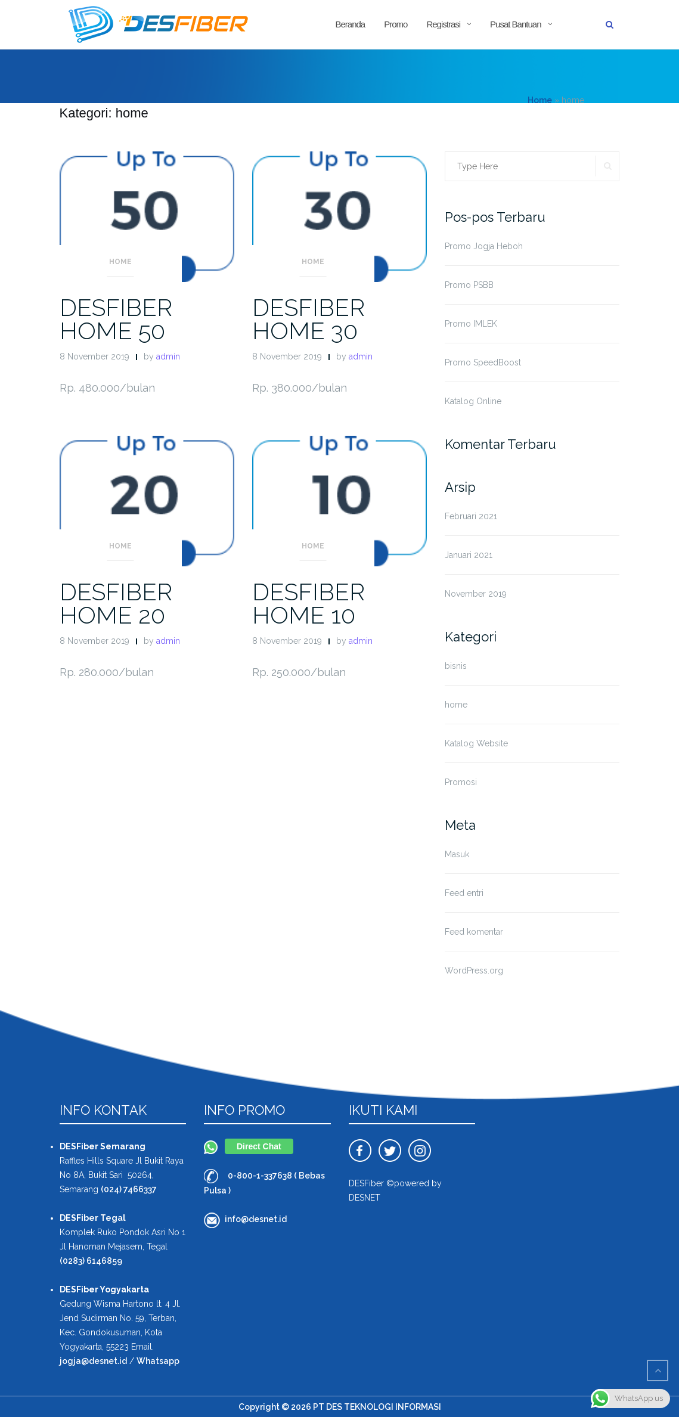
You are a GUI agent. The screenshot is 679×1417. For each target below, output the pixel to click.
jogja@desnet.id (93, 1361)
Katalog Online (473, 401)
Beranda (350, 24)
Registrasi (443, 24)
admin (168, 356)
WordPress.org (474, 970)
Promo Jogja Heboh (484, 246)
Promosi (461, 782)
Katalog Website (476, 743)
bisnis (456, 666)
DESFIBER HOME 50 (116, 319)
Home (540, 100)
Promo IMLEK (471, 323)
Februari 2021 (471, 516)
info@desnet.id (256, 1219)
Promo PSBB (469, 285)
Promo (395, 24)
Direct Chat (259, 1146)
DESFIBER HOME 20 (116, 603)
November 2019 (476, 594)
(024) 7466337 (129, 1189)
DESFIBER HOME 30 (308, 319)
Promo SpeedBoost (483, 362)
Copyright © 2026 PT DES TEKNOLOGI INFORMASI (339, 1407)
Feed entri (464, 893)
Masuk (457, 854)
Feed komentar (474, 932)
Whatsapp (158, 1361)
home (120, 262)
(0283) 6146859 (91, 1261)
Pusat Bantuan (515, 24)
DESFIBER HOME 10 (308, 603)
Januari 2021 (468, 555)
